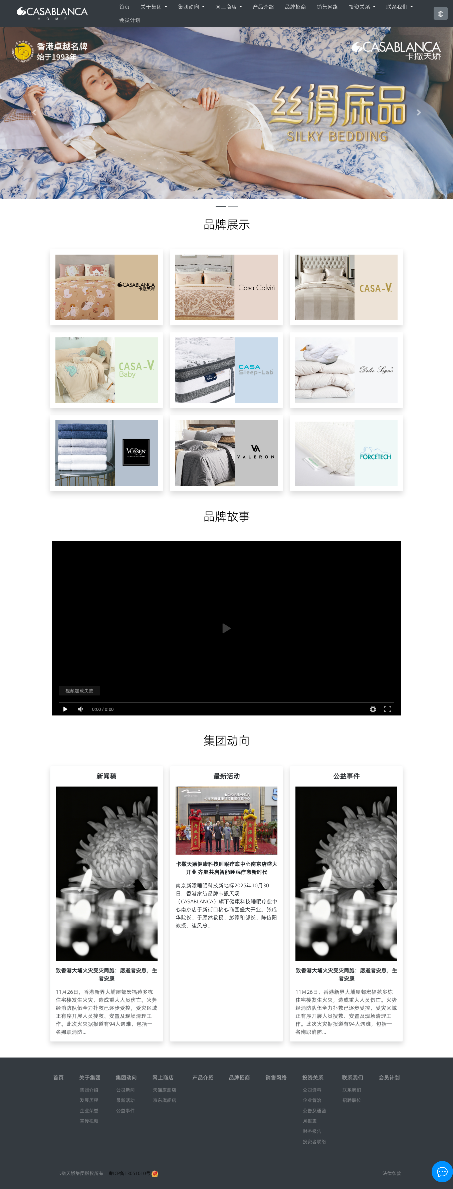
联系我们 (352, 1090)
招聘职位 (352, 1100)
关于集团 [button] (152, 6)
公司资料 (312, 1090)
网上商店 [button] (226, 6)
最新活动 (125, 1100)
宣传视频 (89, 1121)
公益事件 (125, 1110)
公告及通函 (314, 1110)
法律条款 (392, 1173)
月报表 (310, 1121)
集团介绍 (89, 1090)
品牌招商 (295, 6)
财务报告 (312, 1131)
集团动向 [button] (189, 6)
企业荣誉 (89, 1110)
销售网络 (327, 6)
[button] (441, 13)
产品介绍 (263, 6)
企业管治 (312, 1100)
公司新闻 (125, 1090)
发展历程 (89, 1100)
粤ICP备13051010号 (129, 1173)
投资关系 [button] (360, 6)
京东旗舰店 (164, 1100)
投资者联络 (314, 1141)
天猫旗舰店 (164, 1090)
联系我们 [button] (397, 6)
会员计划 (130, 20)
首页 (124, 6)
